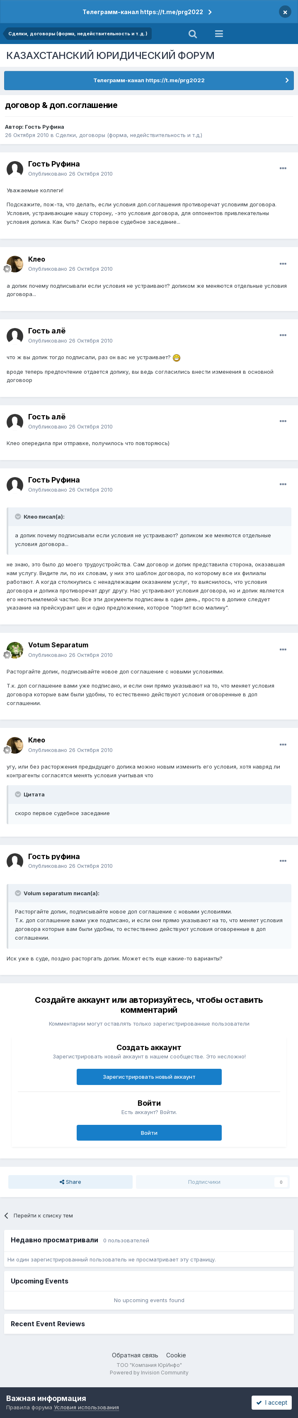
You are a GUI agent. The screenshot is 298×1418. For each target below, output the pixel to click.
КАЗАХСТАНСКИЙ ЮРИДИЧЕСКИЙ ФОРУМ (110, 55)
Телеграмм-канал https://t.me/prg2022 (142, 11)
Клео (36, 259)
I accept (271, 1402)
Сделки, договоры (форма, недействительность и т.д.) (129, 135)
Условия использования (86, 1407)
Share (70, 1182)
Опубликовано (70, 173)
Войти (149, 1132)
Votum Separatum (58, 645)
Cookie (176, 1355)
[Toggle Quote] (18, 516)
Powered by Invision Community (149, 1372)
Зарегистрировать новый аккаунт (149, 1076)
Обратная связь (135, 1355)
